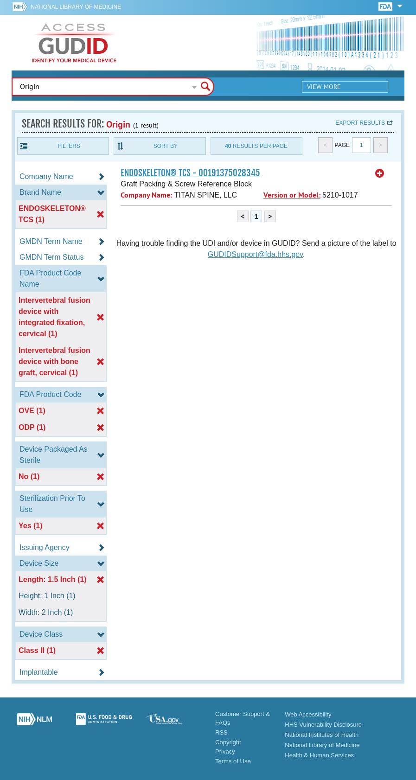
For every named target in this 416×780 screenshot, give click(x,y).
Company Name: (146, 195)
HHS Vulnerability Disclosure (323, 724)
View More (324, 87)
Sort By (166, 146)
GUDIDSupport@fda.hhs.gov (255, 254)
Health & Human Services (319, 755)
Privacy (225, 751)
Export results (360, 123)
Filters (69, 146)
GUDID (74, 42)
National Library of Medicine (76, 7)
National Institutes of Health (321, 734)
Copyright (228, 742)
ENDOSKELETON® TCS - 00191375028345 (190, 173)
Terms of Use (233, 761)
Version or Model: (291, 195)
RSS (221, 732)
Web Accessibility (308, 714)
